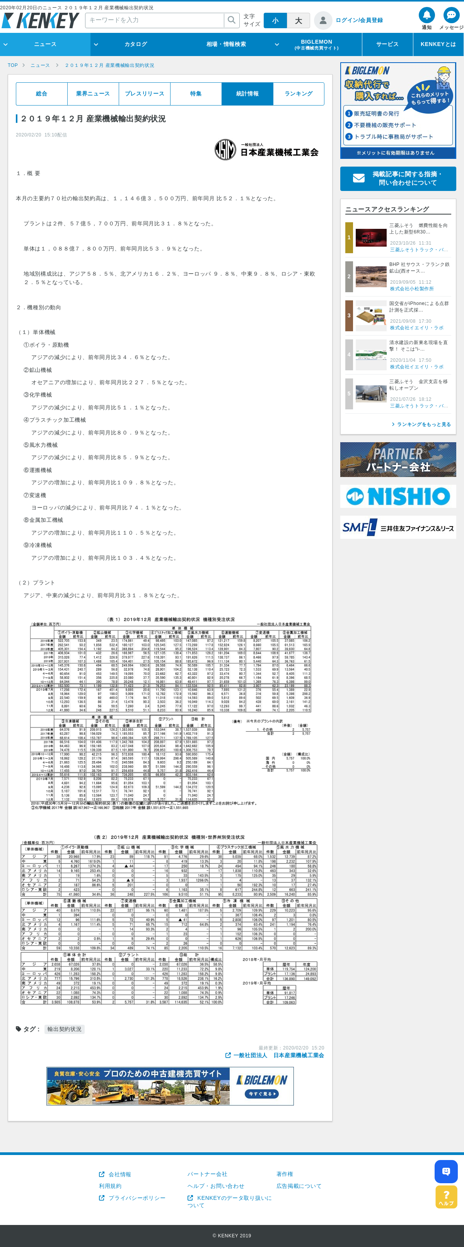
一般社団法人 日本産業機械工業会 (279, 1055)
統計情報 (247, 93)
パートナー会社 (207, 1174)
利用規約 (110, 1186)
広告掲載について (299, 1186)
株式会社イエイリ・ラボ (417, 327)
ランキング (299, 93)
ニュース (45, 44)
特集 (195, 93)
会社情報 (119, 1174)
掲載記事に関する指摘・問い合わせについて (408, 178)
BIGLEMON (317, 44)
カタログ (136, 44)
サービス (387, 44)
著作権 (284, 1174)
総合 (41, 93)
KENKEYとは (438, 44)
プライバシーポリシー (136, 1198)
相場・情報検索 (226, 44)
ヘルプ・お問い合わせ (216, 1186)
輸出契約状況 (65, 1029)
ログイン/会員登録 (359, 20)
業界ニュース (93, 93)
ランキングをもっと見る (424, 424)
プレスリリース (145, 93)
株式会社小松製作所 (412, 288)
